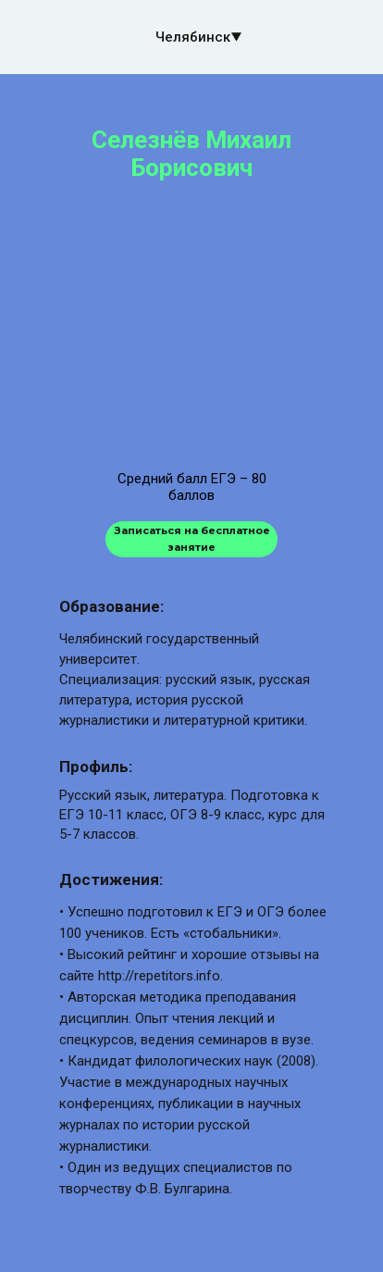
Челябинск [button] (192, 37)
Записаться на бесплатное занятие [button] (192, 538)
